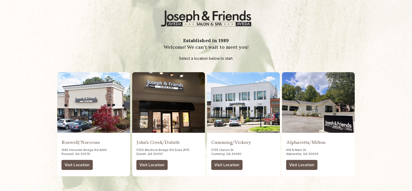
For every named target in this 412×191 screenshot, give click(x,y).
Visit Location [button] (77, 165)
